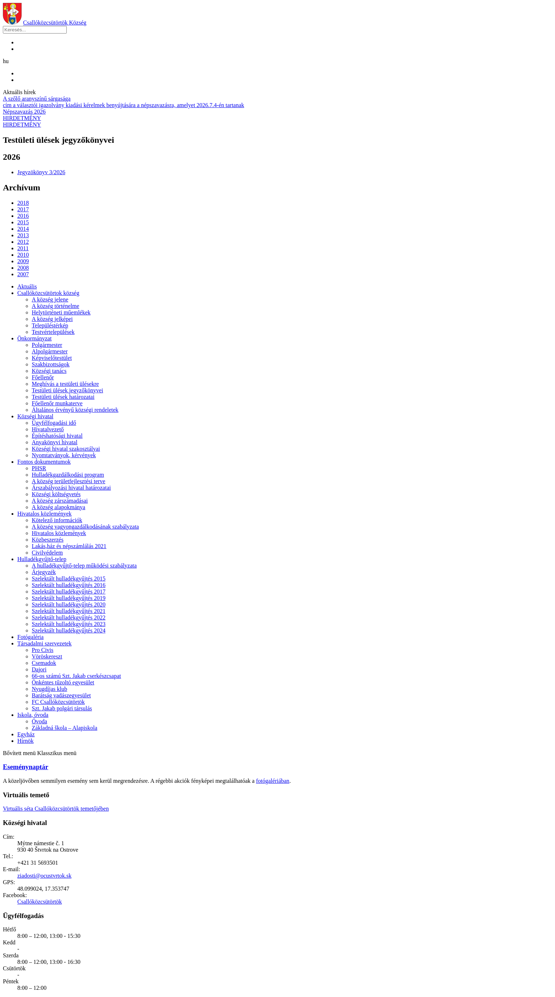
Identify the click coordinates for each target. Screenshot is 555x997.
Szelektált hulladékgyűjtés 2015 (68, 578)
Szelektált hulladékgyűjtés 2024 (68, 630)
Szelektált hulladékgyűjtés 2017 (68, 591)
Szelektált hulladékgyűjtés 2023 (68, 624)
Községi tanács (49, 371)
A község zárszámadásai (60, 501)
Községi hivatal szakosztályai (66, 449)
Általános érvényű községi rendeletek (75, 410)
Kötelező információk (57, 520)
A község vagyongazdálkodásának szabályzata (85, 527)
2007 (23, 274)
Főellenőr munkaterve (57, 403)
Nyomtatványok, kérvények (64, 455)
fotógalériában (272, 781)
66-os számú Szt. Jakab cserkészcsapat (76, 676)
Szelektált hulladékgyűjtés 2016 (68, 585)
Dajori (39, 669)
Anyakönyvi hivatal (55, 442)
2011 (22, 248)
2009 (23, 261)
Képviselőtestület (52, 358)
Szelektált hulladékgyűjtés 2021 (68, 611)
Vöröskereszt (47, 656)
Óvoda (39, 721)
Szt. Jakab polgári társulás (62, 708)
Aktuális (27, 286)
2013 (23, 235)
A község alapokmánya (58, 507)
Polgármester (47, 345)
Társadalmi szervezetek (44, 643)
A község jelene (50, 299)
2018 (23, 203)
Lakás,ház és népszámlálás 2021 (69, 546)
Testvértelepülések (53, 332)
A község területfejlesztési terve (68, 481)
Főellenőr (43, 377)
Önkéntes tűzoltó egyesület (63, 682)
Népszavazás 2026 (24, 112)
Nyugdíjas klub (49, 689)
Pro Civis (42, 650)
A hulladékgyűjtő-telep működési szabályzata (84, 566)
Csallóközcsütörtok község (48, 293)
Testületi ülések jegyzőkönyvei (67, 390)
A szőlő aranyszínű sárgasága (37, 99)
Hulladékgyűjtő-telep (41, 559)
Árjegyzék (44, 572)
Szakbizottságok (51, 364)
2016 (23, 216)
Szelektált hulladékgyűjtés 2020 (68, 604)
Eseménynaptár (25, 767)
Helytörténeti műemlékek (61, 312)
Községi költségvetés (56, 494)
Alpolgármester (50, 351)
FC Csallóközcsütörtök (58, 702)
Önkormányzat (34, 338)
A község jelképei (52, 319)
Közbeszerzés (47, 540)
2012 (23, 242)
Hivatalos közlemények (44, 514)
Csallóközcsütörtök (55, 22)
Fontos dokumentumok (44, 462)
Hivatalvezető (48, 429)
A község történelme (55, 306)
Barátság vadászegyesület (61, 695)
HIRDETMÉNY (22, 118)
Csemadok (44, 663)
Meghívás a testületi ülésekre (65, 384)
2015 (23, 222)
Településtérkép (50, 325)
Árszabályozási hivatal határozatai (71, 488)
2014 (23, 229)
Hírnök (25, 741)
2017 (23, 209)
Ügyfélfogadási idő (54, 423)
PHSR (39, 468)
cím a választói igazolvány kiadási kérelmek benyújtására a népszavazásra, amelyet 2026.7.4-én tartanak (123, 105)
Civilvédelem (47, 553)
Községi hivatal (35, 416)
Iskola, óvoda (32, 715)
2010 (23, 255)
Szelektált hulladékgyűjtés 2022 (68, 617)
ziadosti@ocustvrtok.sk (44, 876)
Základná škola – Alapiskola (64, 728)
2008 (23, 268)
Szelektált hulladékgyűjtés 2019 (68, 598)
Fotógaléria (30, 637)
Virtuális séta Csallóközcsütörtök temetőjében (56, 809)
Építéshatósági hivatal (57, 436)
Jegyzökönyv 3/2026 (41, 172)
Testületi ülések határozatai (63, 397)
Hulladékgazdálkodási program (68, 475)
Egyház (26, 734)
